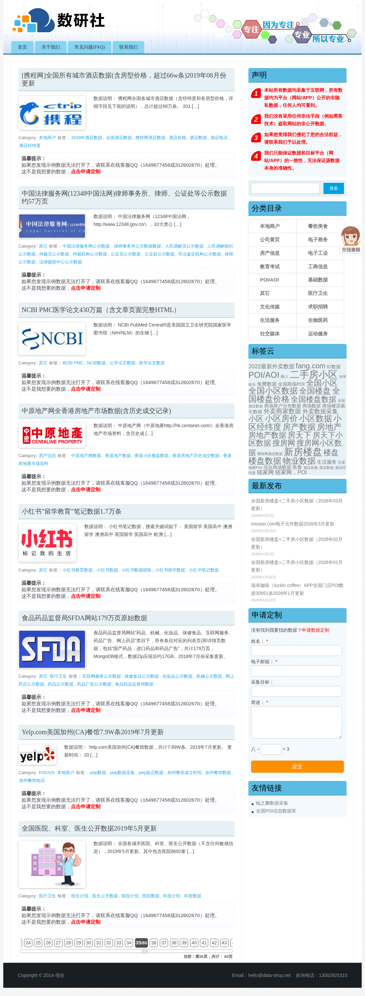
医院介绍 (130, 895)
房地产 (329, 426)
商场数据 (311, 405)
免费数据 (267, 384)
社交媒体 (270, 333)
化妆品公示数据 (177, 676)
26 (48, 942)
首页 (22, 47)
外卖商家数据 (282, 411)
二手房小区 (314, 374)
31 (98, 942)
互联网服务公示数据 (101, 676)
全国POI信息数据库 (276, 811)
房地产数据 (267, 435)
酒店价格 (177, 137)
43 (224, 942)
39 (184, 942)
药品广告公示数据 (94, 684)
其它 (43, 246)
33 (119, 942)
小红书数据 (107, 570)
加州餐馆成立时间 (184, 772)
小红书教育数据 (78, 570)
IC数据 (334, 366)
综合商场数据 (277, 467)
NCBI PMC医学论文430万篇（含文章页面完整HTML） (101, 309)
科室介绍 (171, 895)
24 (28, 942)
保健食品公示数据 (142, 676)
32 (108, 942)
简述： (259, 702)
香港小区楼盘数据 (151, 455)
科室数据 (192, 895)
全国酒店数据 (119, 137)
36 (153, 942)
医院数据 (150, 895)
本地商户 (47, 137)
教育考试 (270, 266)
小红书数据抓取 (137, 570)
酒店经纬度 (30, 145)
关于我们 (51, 47)
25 (38, 942)
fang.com (310, 366)
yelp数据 (98, 772)
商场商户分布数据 (282, 405)
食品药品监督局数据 (134, 684)
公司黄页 (270, 239)
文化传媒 (270, 306)
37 (164, 942)
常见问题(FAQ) (89, 47)
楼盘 (331, 453)
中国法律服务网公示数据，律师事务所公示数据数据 (112, 246)
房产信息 (47, 455)
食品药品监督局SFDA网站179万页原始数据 (84, 617)
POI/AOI (47, 772)
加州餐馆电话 (32, 780)
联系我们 (128, 47)
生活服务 (270, 320)
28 (68, 942)
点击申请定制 (85, 171)
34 (128, 942)
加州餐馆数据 (218, 772)
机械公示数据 (209, 676)
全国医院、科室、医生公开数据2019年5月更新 (89, 828)
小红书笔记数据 (204, 570)
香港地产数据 (118, 455)
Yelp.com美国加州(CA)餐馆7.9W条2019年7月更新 (93, 732)
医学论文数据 (152, 362)
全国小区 (322, 382)
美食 (297, 467)
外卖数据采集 (320, 411)
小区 (256, 419)
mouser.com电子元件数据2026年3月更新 (292, 524)
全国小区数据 (273, 390)
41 (204, 942)
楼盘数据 (264, 460)
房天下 (299, 434)
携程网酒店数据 (150, 137)
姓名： (259, 641)
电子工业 (318, 253)
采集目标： (262, 682)
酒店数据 (198, 137)
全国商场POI (291, 384)
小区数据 (315, 418)
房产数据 (299, 426)
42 (214, 942)
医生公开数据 (105, 895)
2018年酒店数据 (86, 137)
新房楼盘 (303, 451)
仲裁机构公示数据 (90, 254)
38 (174, 942)
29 (78, 942)
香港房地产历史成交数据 (195, 455)
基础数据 (318, 279)
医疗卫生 (58, 676)
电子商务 (318, 239)
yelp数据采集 (122, 772)
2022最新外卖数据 (271, 366)
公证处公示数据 (160, 254)
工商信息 (318, 266)
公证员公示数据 (126, 254)
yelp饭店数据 (151, 772)
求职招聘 (318, 306)
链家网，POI (291, 472)
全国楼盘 (315, 390)
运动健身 (318, 333)
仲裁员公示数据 (54, 254)
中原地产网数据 (86, 455)
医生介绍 (79, 895)
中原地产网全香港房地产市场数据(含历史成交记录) (96, 410)
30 (88, 942)
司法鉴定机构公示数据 (199, 254)
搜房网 (283, 443)
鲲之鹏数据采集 (272, 803)
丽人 (285, 376)
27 (58, 942)
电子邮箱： (264, 661)
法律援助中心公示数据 (60, 261)
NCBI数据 (96, 362)
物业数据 (299, 460)
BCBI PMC (73, 362)
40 (194, 942)
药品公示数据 (60, 684)
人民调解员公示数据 (184, 246)
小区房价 (281, 418)
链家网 (265, 472)
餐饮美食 (318, 226)
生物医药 (318, 320)
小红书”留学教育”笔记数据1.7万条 (72, 511)
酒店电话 (219, 137)
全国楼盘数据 (313, 399)
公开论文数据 (122, 362)
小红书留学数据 (170, 570)
